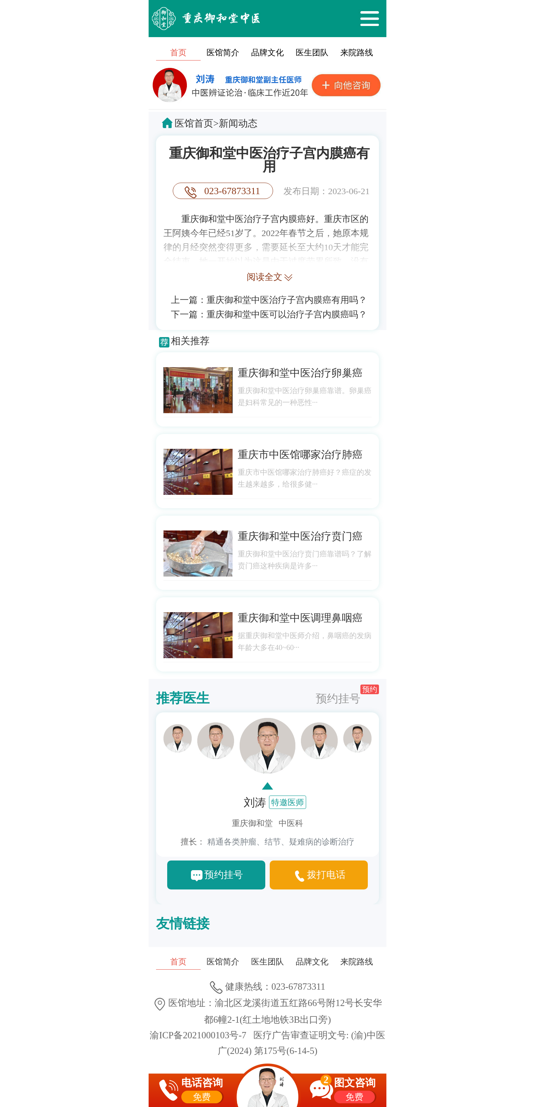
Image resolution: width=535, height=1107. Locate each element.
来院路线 (356, 52)
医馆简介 (223, 52)
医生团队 (312, 52)
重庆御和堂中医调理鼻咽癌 (300, 618)
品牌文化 (267, 52)
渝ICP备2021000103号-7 (198, 1035)
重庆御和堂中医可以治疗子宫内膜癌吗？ (287, 314)
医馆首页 (194, 123)
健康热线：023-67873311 (267, 987)
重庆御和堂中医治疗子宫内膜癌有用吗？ (287, 300)
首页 (178, 52)
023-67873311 (232, 191)
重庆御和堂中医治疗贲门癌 (300, 536)
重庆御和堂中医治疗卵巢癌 (300, 373)
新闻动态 (238, 123)
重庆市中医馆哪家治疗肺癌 (300, 454)
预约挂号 (347, 695)
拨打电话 (326, 874)
